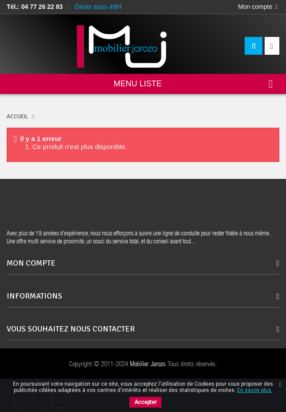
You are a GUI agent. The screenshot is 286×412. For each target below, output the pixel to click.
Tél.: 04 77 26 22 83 (35, 6)
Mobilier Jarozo (147, 364)
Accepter (145, 402)
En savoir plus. (255, 390)
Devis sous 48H (98, 6)
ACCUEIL (17, 116)
